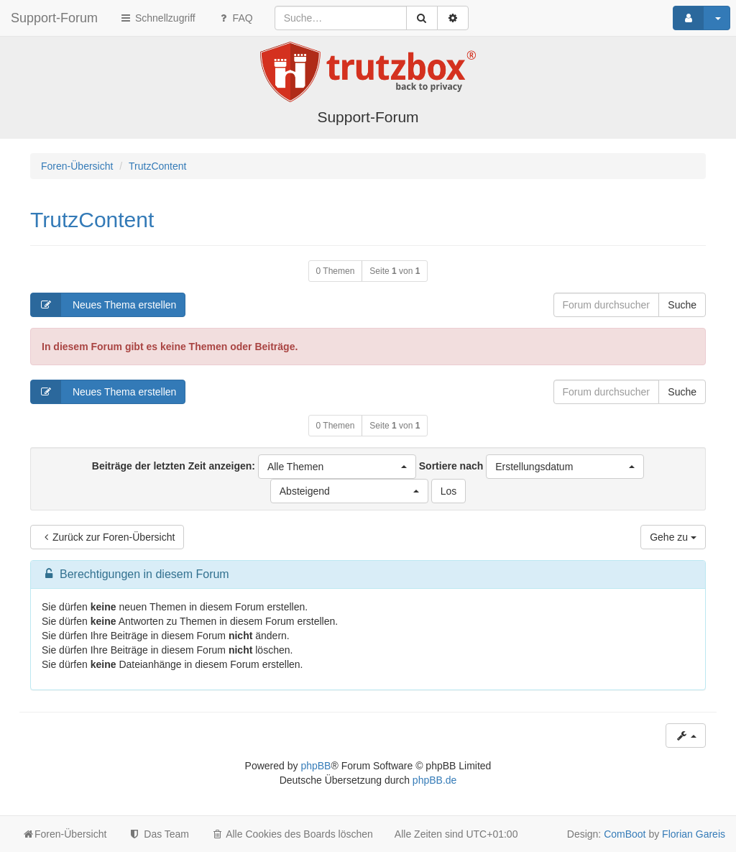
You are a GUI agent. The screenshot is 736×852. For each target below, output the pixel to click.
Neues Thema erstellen (103, 304)
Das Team (158, 834)
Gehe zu (673, 537)
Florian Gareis (693, 834)
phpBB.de (435, 780)
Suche (682, 305)
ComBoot (624, 834)
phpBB (315, 765)
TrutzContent (92, 220)
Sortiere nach (531, 466)
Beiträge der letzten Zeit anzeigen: (254, 466)
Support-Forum (54, 18)
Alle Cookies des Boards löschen (292, 834)
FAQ (235, 18)
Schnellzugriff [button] (157, 18)
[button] (337, 466)
